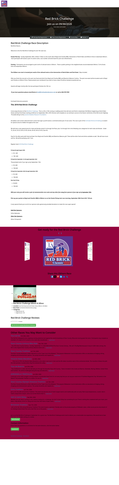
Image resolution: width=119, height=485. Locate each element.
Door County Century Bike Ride (24, 343)
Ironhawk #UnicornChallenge (93, 121)
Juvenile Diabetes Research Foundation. (35, 115)
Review (83, 37)
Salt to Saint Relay (18, 397)
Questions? (15, 429)
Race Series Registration (58, 37)
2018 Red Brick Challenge (26, 144)
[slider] (15, 321)
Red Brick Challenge (32, 111)
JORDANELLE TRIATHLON (21, 374)
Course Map (73, 37)
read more (52, 340)
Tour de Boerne (17, 366)
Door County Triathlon (20, 351)
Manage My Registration (39, 37)
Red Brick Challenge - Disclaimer (20, 436)
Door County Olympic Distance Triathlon (28, 381)
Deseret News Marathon (21, 358)
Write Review (15, 419)
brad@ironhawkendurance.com (46, 92)
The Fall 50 (15, 335)
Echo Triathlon (17, 389)
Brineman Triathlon (19, 404)
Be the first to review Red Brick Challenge (23, 325)
